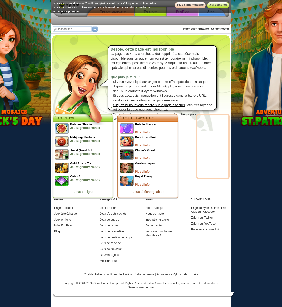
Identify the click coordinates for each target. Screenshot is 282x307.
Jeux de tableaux (111, 249)
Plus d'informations (190, 4)
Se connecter (220, 28)
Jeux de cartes (109, 225)
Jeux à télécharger (66, 213)
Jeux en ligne (83, 192)
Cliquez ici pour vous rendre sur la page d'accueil (149, 105)
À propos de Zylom (169, 274)
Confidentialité (93, 274)
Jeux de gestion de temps (116, 237)
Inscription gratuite (196, 28)
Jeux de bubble (109, 219)
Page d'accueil (63, 208)
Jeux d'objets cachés (113, 213)
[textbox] (72, 29)
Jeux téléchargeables (137, 118)
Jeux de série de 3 (111, 243)
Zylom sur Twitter (202, 217)
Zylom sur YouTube (203, 223)
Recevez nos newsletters (207, 229)
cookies (82, 7)
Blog (57, 231)
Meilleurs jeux (108, 261)
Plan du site (190, 274)
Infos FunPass (63, 225)
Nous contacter (155, 213)
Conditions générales (98, 3)
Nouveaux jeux (109, 255)
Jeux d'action (108, 208)
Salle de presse (145, 274)
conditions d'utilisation (118, 274)
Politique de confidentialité (139, 3)
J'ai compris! (218, 4)
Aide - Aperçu (154, 208)
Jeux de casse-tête (112, 231)
